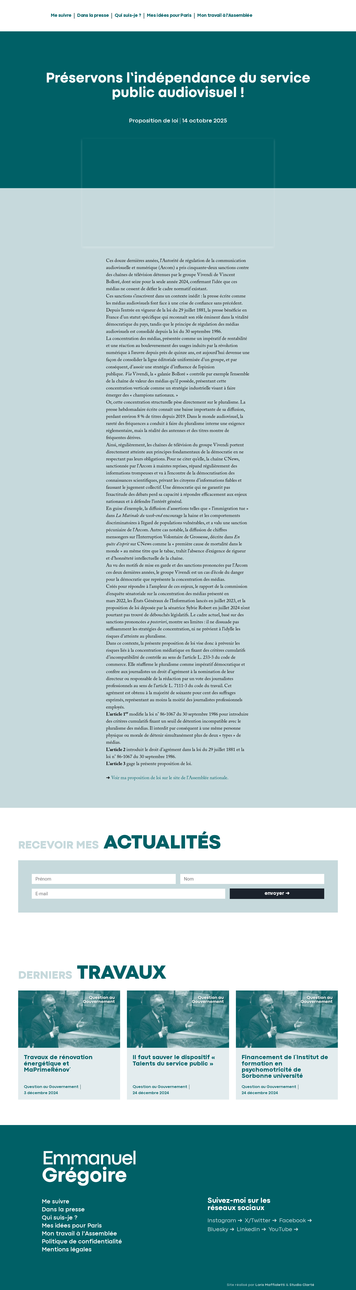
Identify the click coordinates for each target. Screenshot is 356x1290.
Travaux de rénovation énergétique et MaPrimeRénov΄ (58, 1064)
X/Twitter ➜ (261, 1220)
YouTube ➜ (284, 1229)
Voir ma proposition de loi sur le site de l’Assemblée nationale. (169, 778)
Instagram (222, 1220)
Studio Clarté (301, 1285)
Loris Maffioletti (270, 1285)
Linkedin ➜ (251, 1229)
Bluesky (218, 1229)
